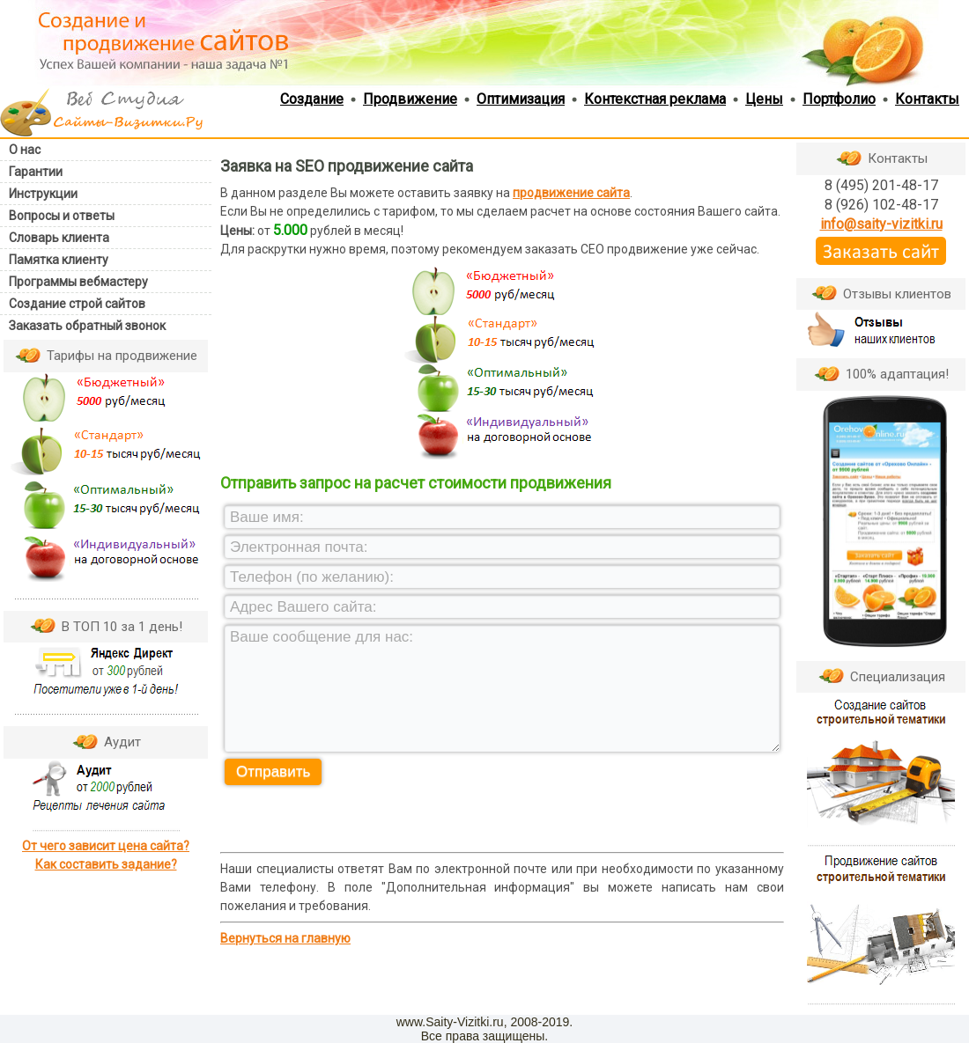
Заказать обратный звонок (87, 326)
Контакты (927, 99)
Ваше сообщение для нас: (321, 636)
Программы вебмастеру (78, 282)
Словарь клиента (59, 238)
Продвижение (410, 99)
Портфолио (839, 99)
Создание (312, 99)
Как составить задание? (106, 864)
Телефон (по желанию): (312, 577)
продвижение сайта (571, 193)
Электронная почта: (298, 547)
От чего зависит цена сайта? (105, 846)
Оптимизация (521, 99)
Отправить (273, 771)
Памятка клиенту (58, 260)
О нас (25, 150)
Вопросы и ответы (62, 216)
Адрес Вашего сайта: (303, 607)
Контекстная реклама (655, 99)
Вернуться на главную (285, 938)
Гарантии (36, 172)
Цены (764, 99)
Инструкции (43, 194)
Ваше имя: (267, 517)
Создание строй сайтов (77, 304)
